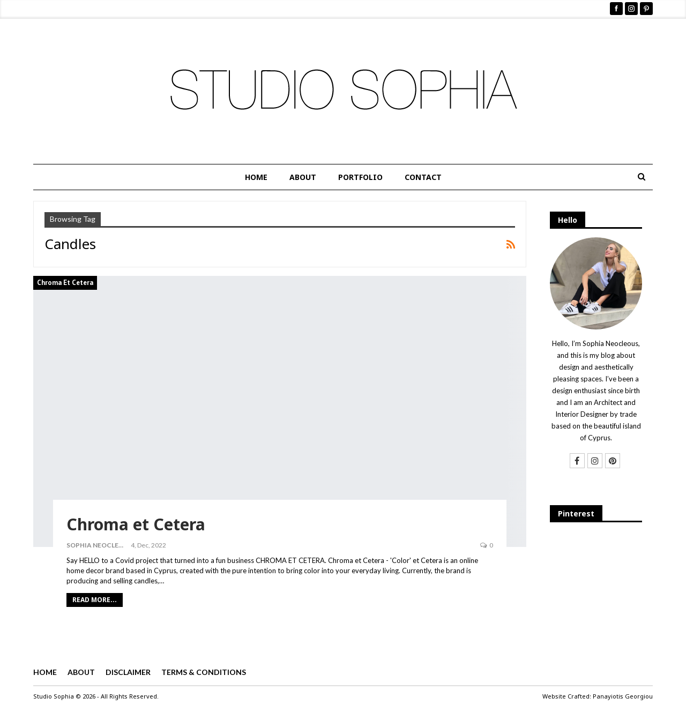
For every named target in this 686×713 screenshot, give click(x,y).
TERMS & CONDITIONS (203, 672)
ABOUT (302, 177)
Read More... (94, 599)
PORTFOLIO (360, 177)
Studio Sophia (53, 696)
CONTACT (423, 177)
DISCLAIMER (128, 672)
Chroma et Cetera (65, 282)
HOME (256, 177)
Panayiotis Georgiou (623, 696)
